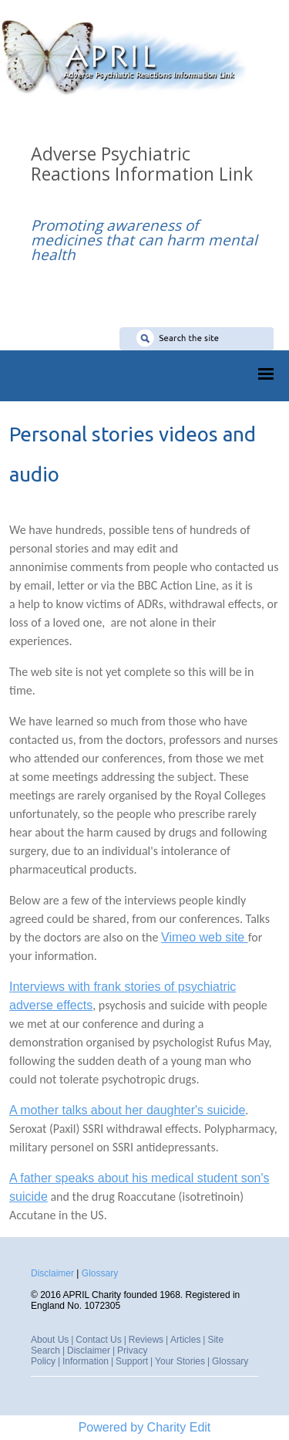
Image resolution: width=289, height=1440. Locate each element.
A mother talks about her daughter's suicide (127, 1110)
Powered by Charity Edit (145, 1427)
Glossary (100, 1273)
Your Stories (180, 1361)
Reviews (146, 1339)
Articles (185, 1339)
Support (132, 1361)
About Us (50, 1339)
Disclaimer (52, 1273)
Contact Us (98, 1339)
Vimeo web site (204, 937)
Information (85, 1361)
